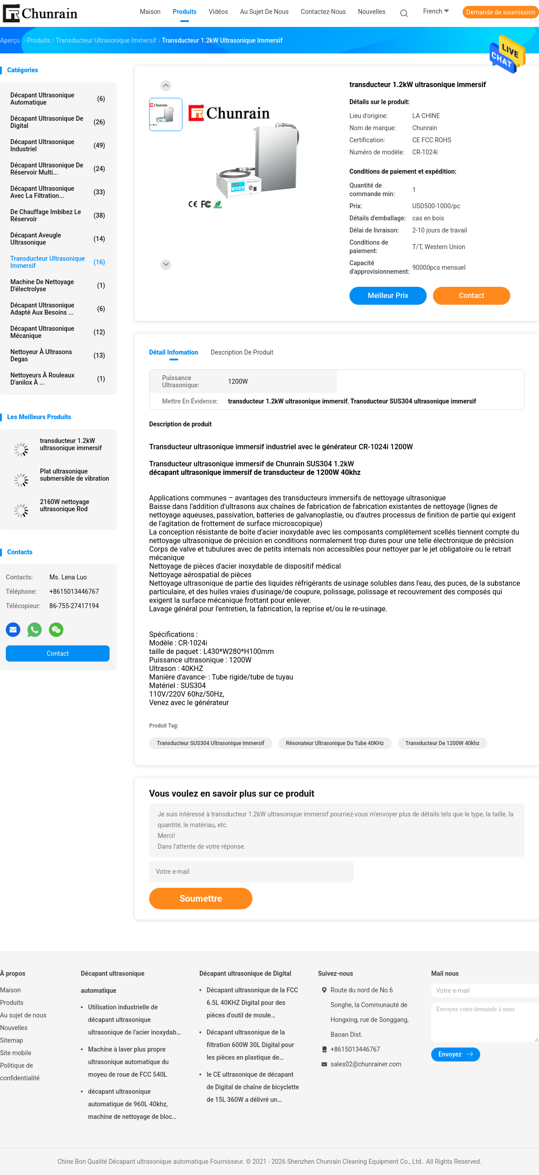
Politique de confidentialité (20, 1072)
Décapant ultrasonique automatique (57, 99)
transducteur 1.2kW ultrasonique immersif (71, 444)
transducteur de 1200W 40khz (443, 743)
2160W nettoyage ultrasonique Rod (64, 505)
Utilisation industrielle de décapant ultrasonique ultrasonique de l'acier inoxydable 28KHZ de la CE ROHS (134, 1021)
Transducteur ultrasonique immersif (57, 262)
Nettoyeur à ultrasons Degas (57, 355)
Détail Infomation (173, 352)
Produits (11, 1002)
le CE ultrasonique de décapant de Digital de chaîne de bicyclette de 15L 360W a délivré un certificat (253, 1088)
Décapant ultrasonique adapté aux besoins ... (57, 309)
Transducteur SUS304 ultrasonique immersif (211, 743)
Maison (10, 990)
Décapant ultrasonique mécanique (57, 332)
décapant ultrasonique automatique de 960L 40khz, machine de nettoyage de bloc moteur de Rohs (130, 1105)
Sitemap (11, 1040)
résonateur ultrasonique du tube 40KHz (335, 743)
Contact (58, 653)
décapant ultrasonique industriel (57, 145)
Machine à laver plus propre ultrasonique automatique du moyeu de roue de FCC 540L (128, 1062)
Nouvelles (13, 1027)
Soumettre (201, 898)
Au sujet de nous (23, 1015)
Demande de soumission (500, 12)
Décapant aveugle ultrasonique (57, 239)
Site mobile (15, 1053)
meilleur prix (388, 295)
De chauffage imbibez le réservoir (57, 215)
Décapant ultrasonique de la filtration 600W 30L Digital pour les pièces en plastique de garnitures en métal (250, 1046)
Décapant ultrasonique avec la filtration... (57, 192)
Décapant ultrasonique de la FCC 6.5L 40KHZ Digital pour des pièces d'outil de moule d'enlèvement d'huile (252, 1004)
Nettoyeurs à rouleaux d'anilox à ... (57, 379)
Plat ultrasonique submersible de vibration (74, 475)
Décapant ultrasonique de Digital (57, 122)
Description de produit (242, 352)
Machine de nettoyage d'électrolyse (57, 285)
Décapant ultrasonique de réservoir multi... (57, 169)
